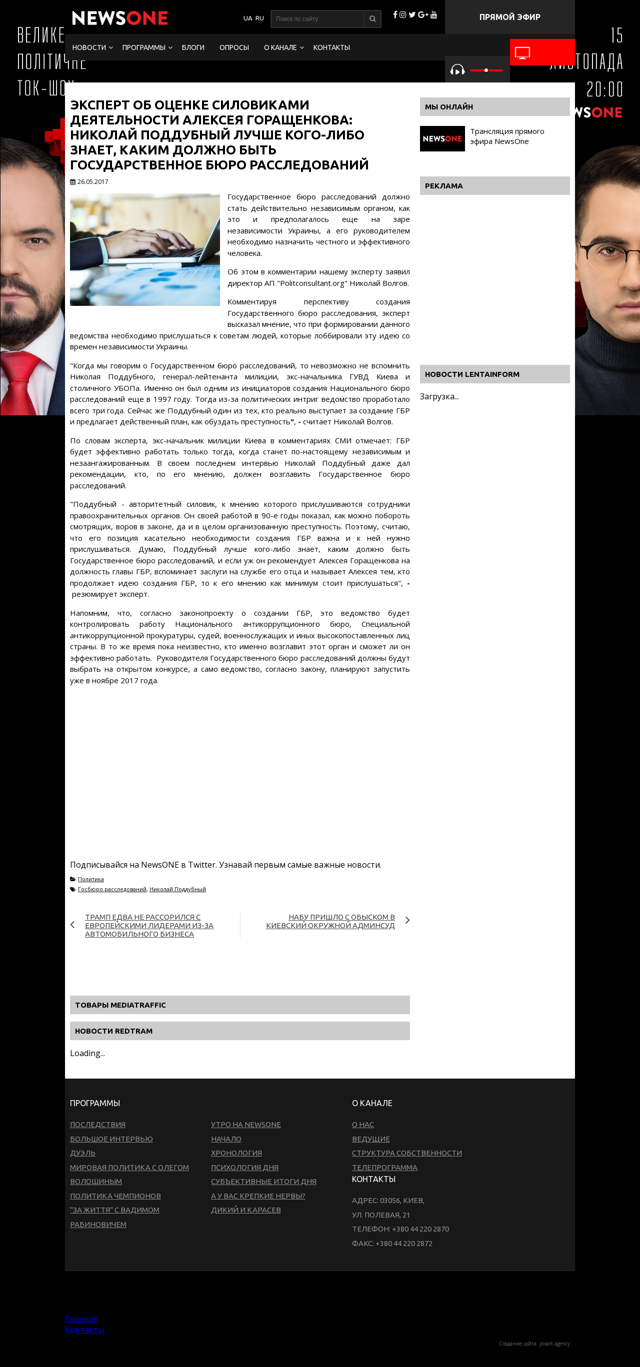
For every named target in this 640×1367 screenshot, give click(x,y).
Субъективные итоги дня (263, 1181)
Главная (81, 1318)
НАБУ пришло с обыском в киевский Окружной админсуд (330, 921)
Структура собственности (407, 1153)
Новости (89, 47)
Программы (144, 47)
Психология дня (244, 1167)
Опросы (234, 47)
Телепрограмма (385, 1167)
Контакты (332, 47)
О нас (363, 1124)
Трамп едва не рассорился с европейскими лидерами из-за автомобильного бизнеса (149, 925)
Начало (226, 1139)
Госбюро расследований (112, 889)
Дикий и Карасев (246, 1210)
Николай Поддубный (178, 889)
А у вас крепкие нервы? (258, 1196)
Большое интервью (111, 1139)
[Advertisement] (240, 784)
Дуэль (83, 1153)
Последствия (98, 1124)
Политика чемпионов (115, 1196)
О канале (280, 47)
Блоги (193, 47)
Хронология (236, 1153)
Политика (91, 879)
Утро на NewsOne (246, 1124)
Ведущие (371, 1139)
